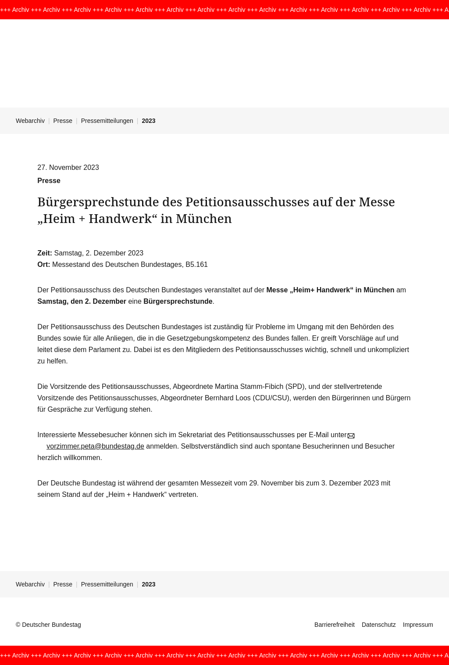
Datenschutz (379, 624)
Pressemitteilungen (107, 120)
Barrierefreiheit (334, 624)
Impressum (418, 624)
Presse (63, 120)
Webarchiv (30, 120)
